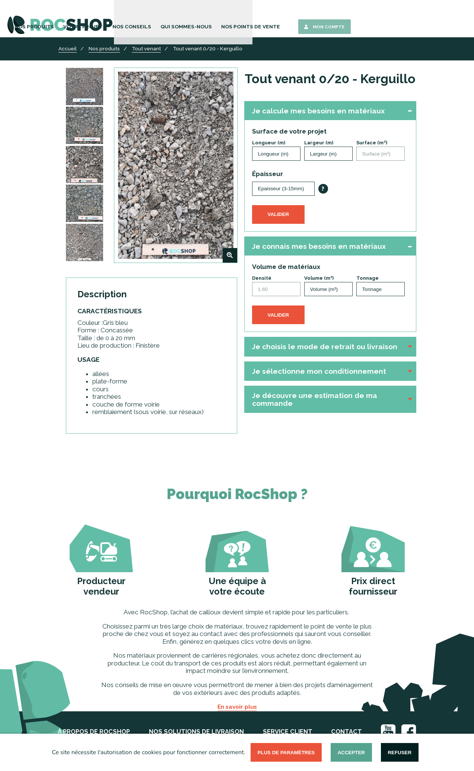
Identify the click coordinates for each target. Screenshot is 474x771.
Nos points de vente (363, 19)
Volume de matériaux (286, 266)
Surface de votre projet (289, 131)
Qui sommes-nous (305, 19)
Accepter (351, 752)
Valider (278, 214)
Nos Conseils (256, 19)
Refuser (399, 752)
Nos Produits (168, 19)
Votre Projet (212, 19)
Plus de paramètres (286, 752)
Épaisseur (267, 174)
